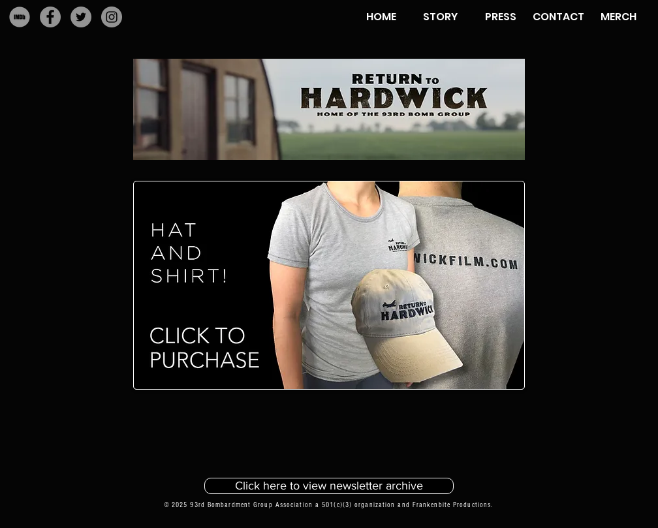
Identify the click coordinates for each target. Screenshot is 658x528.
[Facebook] (50, 17)
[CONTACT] (558, 17)
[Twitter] (80, 17)
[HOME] (381, 17)
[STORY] (440, 17)
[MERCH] (618, 17)
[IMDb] (19, 17)
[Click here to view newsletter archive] (329, 486)
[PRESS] (500, 17)
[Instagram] (111, 17)
